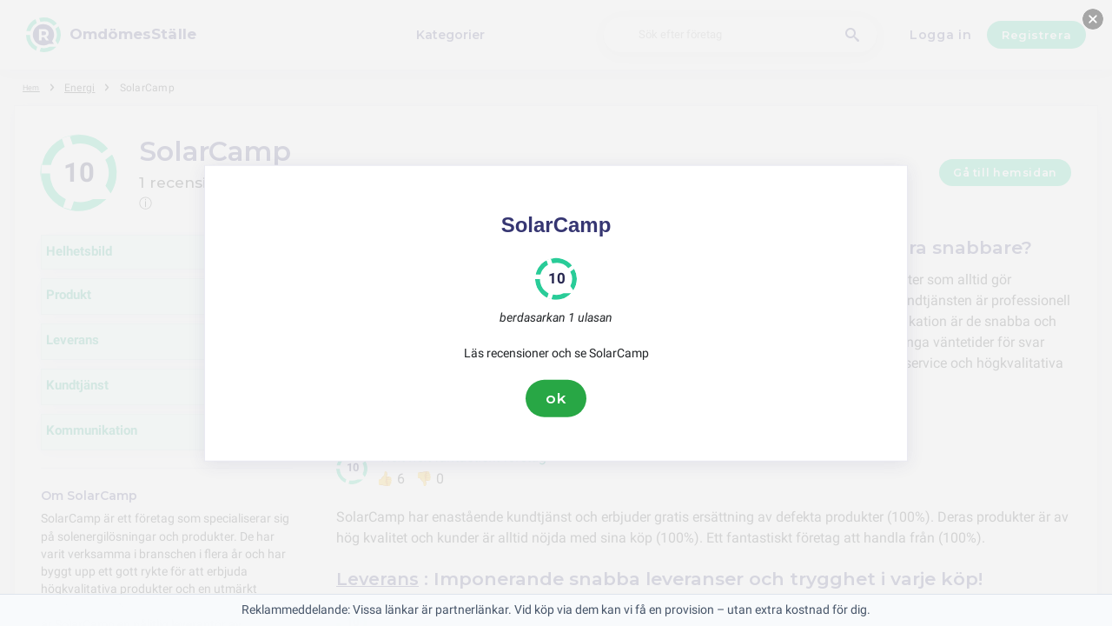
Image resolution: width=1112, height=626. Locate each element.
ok (556, 398)
